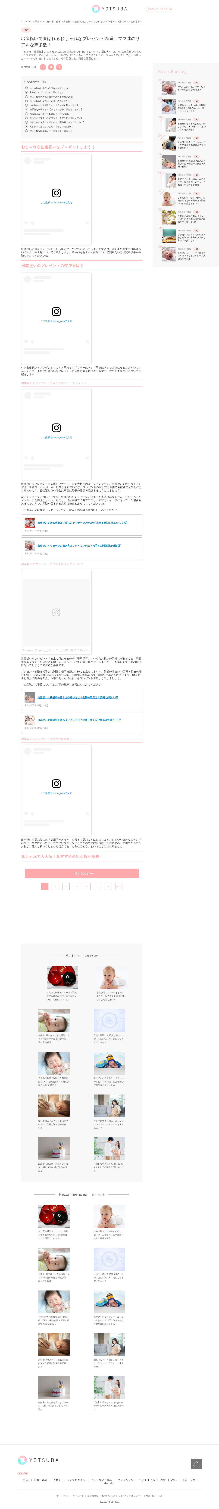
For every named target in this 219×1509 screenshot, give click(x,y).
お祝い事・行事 (53, 21)
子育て (38, 21)
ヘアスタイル (147, 1480)
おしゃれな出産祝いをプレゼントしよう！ (50, 88)
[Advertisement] (45, 924)
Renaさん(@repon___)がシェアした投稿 (45, 650)
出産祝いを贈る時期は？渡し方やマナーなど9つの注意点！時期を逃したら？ (74, 522)
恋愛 (163, 1480)
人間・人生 (188, 1480)
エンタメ (109, 1482)
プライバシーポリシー (129, 1496)
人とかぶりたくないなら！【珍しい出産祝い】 (52, 126)
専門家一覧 (149, 1496)
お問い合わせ (108, 1496)
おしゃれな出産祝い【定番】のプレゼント (50, 101)
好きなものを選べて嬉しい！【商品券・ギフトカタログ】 (57, 122)
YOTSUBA (26, 21)
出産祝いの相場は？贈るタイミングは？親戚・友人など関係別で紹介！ (70, 720)
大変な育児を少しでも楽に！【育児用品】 (50, 114)
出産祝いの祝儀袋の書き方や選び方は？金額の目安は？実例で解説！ (69, 697)
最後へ (118, 887)
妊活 (26, 1480)
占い (174, 1480)
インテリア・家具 (101, 1480)
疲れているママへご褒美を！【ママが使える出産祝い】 (56, 118)
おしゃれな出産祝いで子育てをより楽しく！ (51, 131)
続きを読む (82, 873)
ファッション (125, 1480)
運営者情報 (92, 1496)
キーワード (78, 1496)
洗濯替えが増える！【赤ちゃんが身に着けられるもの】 (56, 109)
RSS (160, 1496)
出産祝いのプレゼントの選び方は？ (47, 92)
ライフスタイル (76, 1480)
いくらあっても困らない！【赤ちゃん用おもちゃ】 (54, 105)
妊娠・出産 (41, 1480)
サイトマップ (63, 1496)
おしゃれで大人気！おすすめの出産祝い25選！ (52, 97)
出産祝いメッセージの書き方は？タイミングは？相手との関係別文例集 (70, 545)
